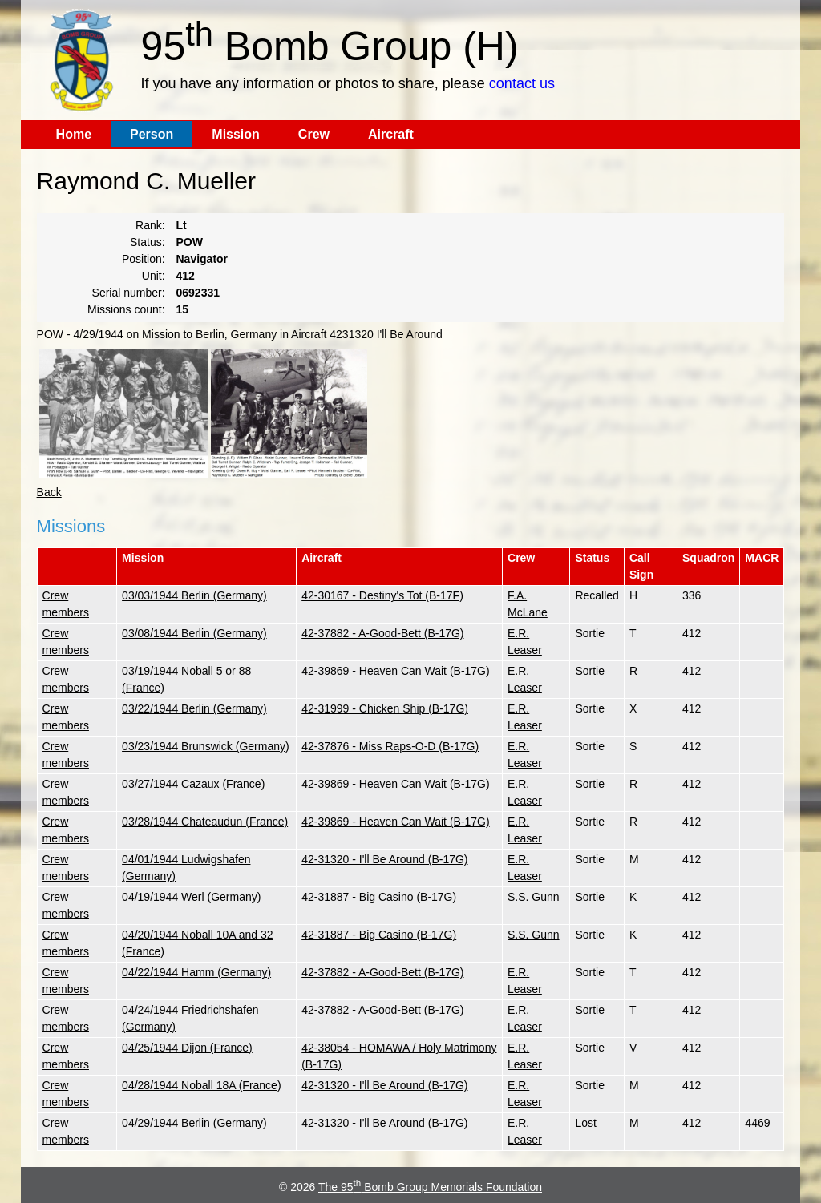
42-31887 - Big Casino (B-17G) (378, 896)
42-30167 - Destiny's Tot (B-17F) (382, 595)
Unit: (153, 275)
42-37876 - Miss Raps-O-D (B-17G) (390, 746)
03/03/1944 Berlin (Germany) (194, 595)
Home (73, 134)
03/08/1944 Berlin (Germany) (194, 633)
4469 (757, 1122)
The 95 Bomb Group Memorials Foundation (430, 1187)
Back (49, 492)
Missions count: (125, 309)
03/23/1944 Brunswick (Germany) (205, 746)
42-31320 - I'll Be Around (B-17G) (384, 859)
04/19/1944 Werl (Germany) (191, 896)
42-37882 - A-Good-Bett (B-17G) (382, 633)
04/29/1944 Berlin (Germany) (194, 1122)
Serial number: (128, 292)
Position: (143, 258)
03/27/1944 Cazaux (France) (193, 783)
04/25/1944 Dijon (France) (187, 1047)
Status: (147, 242)
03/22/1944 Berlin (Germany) (194, 708)
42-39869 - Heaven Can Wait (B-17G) (395, 670)
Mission (236, 134)
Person (151, 134)
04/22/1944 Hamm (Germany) (196, 972)
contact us (522, 83)
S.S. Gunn (534, 896)
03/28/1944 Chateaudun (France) (205, 821)
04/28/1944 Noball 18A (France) (201, 1085)
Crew (314, 134)
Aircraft (391, 134)
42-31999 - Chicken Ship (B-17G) (384, 708)
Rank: (150, 225)
